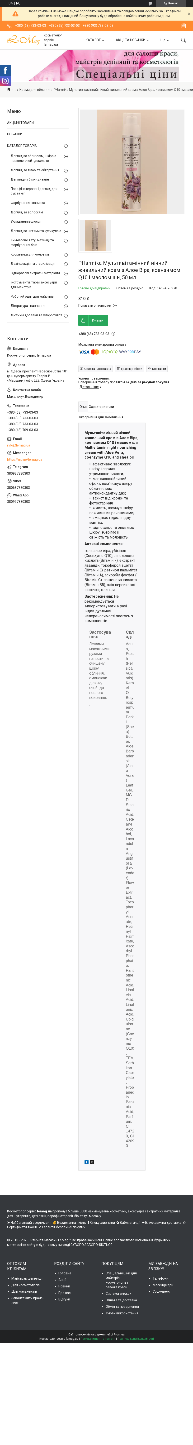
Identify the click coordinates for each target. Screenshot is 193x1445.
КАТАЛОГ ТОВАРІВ (22, 146)
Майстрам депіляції (26, 1278)
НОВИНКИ (14, 134)
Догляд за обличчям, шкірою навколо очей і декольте (33, 158)
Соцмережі (161, 1291)
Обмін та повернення (122, 1306)
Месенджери (163, 1285)
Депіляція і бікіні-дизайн (30, 179)
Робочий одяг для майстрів (32, 296)
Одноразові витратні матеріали (35, 273)
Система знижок (118, 1293)
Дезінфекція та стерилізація (33, 263)
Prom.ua (119, 1334)
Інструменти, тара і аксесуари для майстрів (34, 284)
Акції (62, 1280)
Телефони (161, 1278)
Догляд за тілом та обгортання (35, 170)
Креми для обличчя (34, 90)
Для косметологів (25, 1285)
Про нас (64, 1293)
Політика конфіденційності (136, 1338)
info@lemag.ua (18, 445)
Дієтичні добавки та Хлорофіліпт (36, 315)
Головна (64, 1273)
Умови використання (122, 1313)
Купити (97, 320)
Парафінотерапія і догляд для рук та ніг (34, 191)
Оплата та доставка (121, 1300)
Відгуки (64, 1299)
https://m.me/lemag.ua (24, 459)
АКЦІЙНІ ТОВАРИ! (20, 123)
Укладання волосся (26, 221)
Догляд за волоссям (27, 212)
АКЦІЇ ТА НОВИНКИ (130, 40)
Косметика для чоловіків (30, 254)
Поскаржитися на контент (97, 1338)
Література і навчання (28, 306)
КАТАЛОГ (93, 40)
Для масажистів (24, 1291)
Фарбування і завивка (28, 203)
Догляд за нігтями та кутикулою (36, 231)
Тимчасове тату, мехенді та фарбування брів (32, 242)
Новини (64, 1286)
